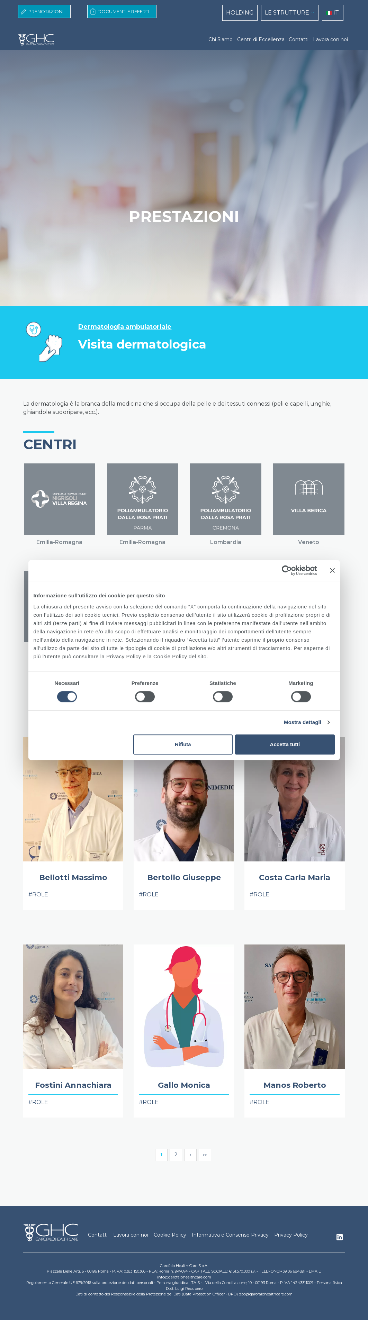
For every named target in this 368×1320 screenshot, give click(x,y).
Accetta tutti (285, 744)
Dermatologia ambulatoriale (124, 327)
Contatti (298, 39)
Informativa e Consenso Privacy (230, 1235)
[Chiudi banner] (332, 570)
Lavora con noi (330, 39)
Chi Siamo (220, 39)
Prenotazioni (45, 11)
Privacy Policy (291, 1235)
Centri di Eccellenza (261, 39)
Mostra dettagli (302, 722)
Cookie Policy (170, 1235)
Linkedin (339, 1239)
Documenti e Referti (123, 11)
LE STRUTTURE (287, 12)
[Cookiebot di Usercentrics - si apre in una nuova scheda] (287, 570)
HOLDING (240, 12)
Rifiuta (183, 744)
